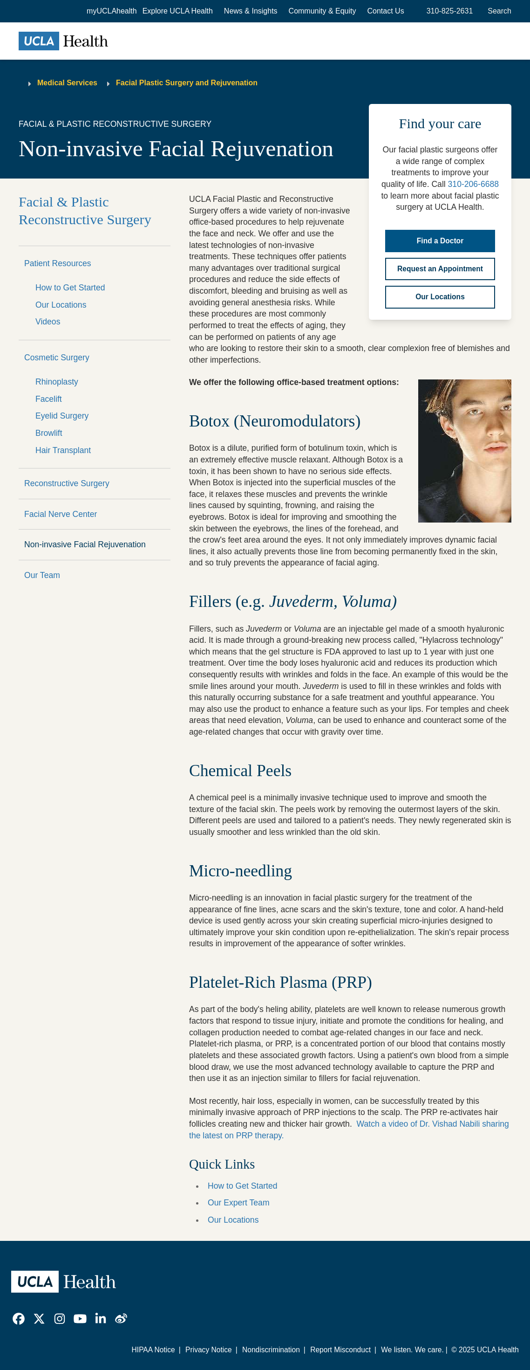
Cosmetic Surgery (56, 357)
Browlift (48, 433)
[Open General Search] (497, 11)
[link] (18, 1318)
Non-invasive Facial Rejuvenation (85, 544)
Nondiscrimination (271, 1350)
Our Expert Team (239, 1202)
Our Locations (60, 305)
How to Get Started (70, 287)
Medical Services (67, 83)
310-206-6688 (473, 184)
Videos (47, 321)
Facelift (48, 399)
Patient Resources (57, 263)
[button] (177, 11)
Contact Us (385, 11)
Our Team (42, 575)
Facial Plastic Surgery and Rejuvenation (187, 83)
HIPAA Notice (153, 1350)
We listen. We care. (412, 1350)
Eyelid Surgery (61, 415)
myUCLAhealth (112, 11)
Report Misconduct (340, 1350)
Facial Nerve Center (60, 514)
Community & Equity (322, 11)
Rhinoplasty (56, 381)
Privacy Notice (208, 1350)
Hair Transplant (63, 450)
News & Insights (251, 11)
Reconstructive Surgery (66, 483)
